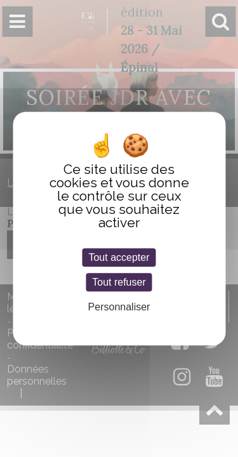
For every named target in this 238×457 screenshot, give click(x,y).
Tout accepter (118, 257)
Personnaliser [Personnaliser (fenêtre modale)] (119, 307)
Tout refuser (118, 282)
